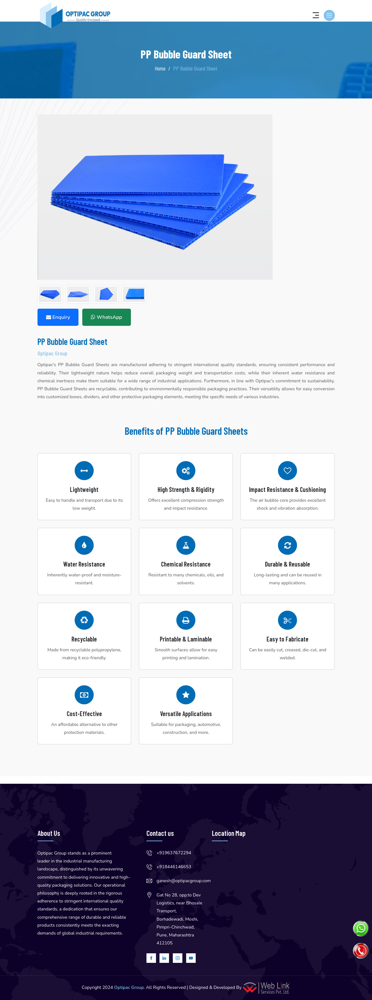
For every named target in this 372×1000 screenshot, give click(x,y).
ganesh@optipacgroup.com (184, 881)
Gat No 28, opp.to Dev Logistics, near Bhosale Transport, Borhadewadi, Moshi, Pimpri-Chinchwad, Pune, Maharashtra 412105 (179, 919)
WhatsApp (106, 317)
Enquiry (58, 317)
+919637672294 (174, 853)
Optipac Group (129, 987)
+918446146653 (174, 867)
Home (160, 68)
